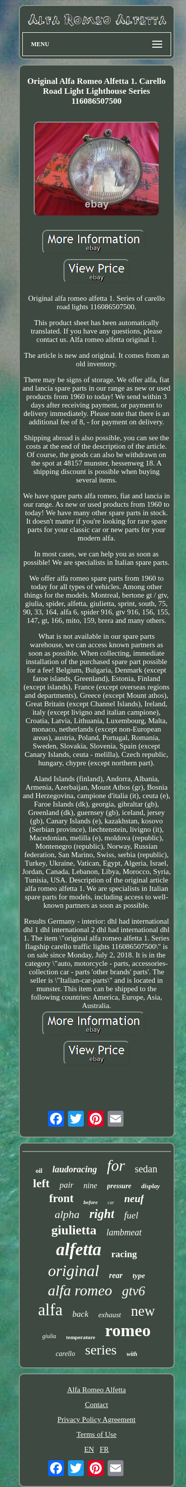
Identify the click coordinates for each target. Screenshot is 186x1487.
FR (104, 1449)
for (116, 1165)
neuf (134, 1199)
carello (65, 1353)
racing (124, 1254)
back (80, 1314)
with (131, 1354)
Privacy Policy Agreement (96, 1419)
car (111, 1202)
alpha (67, 1214)
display (150, 1186)
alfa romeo (80, 1290)
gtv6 (133, 1291)
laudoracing (74, 1169)
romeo (128, 1330)
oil (39, 1170)
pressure (119, 1186)
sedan (146, 1168)
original (73, 1271)
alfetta (78, 1249)
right (101, 1213)
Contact (96, 1405)
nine (90, 1185)
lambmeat (124, 1232)
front (61, 1198)
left (41, 1183)
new (143, 1311)
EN (89, 1449)
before (90, 1202)
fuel (131, 1215)
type (138, 1276)
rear (116, 1275)
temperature (80, 1337)
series (101, 1349)
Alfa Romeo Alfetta (96, 1390)
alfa (50, 1310)
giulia (49, 1336)
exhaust (109, 1315)
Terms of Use (96, 1434)
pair (66, 1185)
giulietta (74, 1230)
